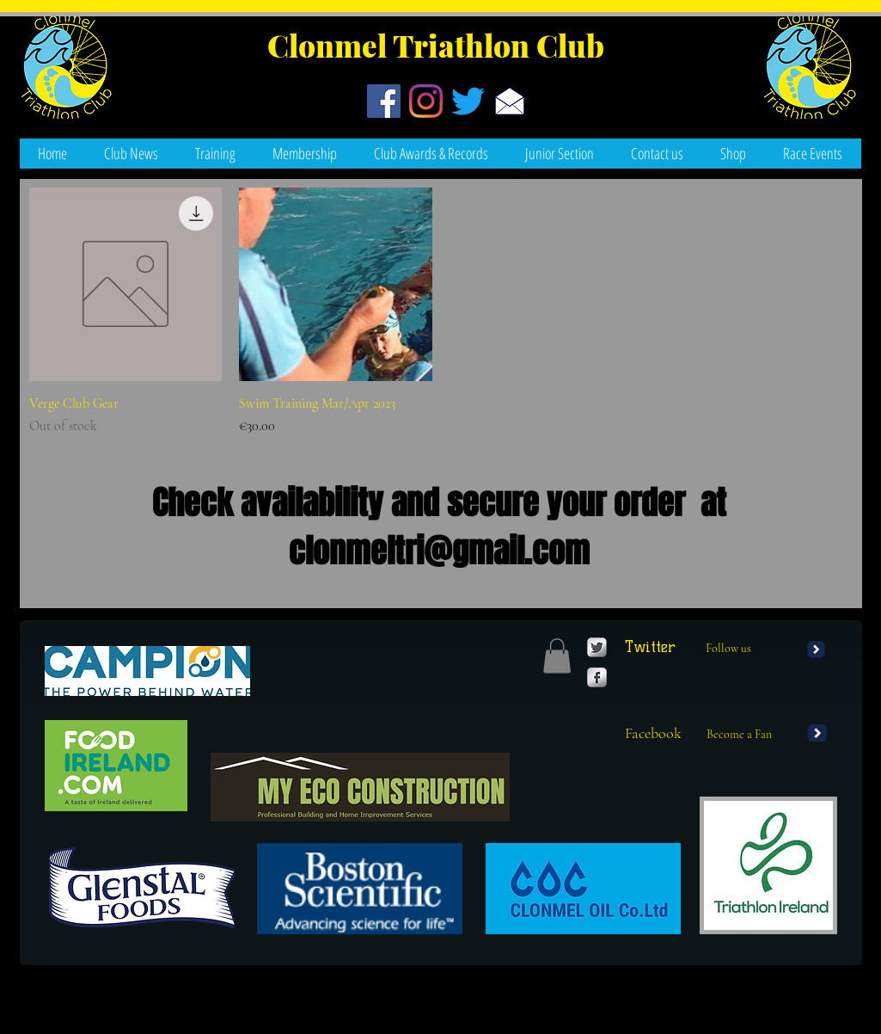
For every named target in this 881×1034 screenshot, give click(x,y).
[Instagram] (426, 101)
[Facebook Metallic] (597, 677)
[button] (813, 153)
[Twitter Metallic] (597, 647)
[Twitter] (468, 101)
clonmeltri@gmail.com (439, 551)
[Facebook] (384, 101)
